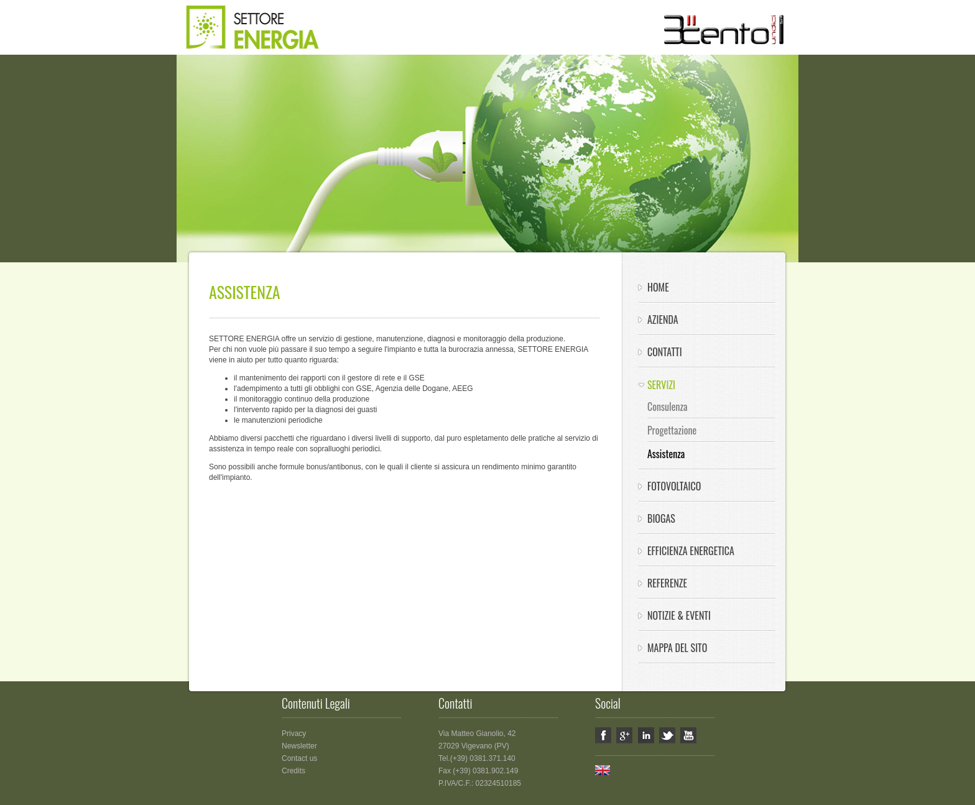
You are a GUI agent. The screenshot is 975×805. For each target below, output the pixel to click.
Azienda (662, 319)
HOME (658, 287)
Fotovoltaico (674, 486)
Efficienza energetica (690, 550)
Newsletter (299, 746)
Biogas (661, 518)
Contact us (299, 758)
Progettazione (671, 430)
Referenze (667, 583)
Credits (293, 770)
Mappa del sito (677, 647)
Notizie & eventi (679, 615)
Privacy (294, 733)
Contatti (664, 351)
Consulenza (667, 406)
